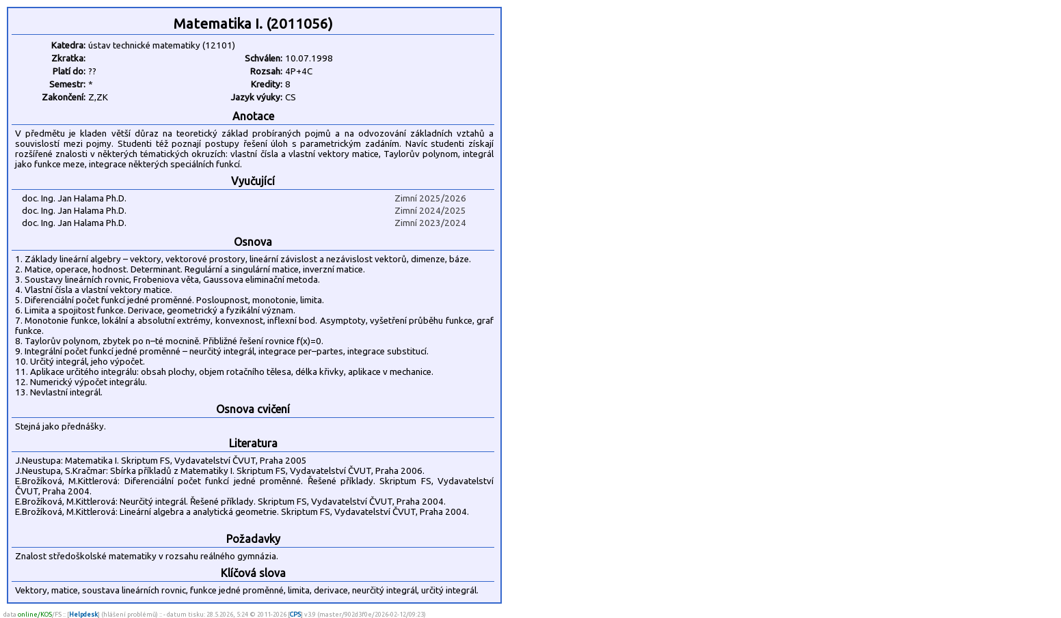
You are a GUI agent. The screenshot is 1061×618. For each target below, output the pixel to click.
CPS (295, 614)
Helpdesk (83, 614)
